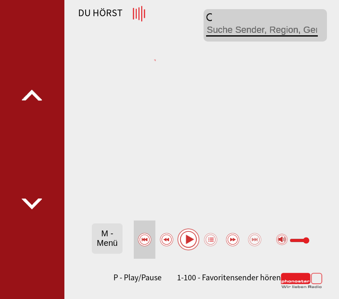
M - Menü (107, 238)
